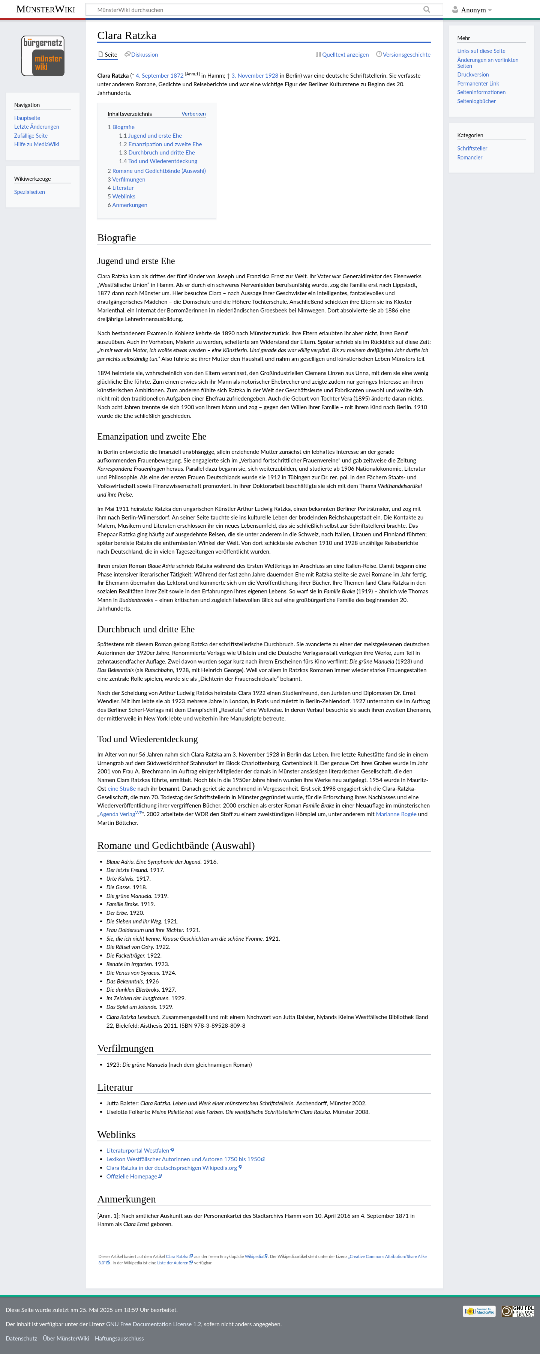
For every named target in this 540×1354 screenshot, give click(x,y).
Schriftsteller (472, 148)
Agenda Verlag (120, 814)
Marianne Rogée (396, 814)
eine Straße (122, 788)
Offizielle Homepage (132, 1176)
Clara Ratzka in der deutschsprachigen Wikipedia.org (171, 1167)
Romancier (469, 157)
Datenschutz (21, 1338)
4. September (152, 75)
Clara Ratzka (177, 1256)
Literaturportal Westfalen (138, 1150)
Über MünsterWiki (66, 1338)
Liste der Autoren (172, 1262)
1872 (176, 75)
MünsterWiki (45, 9)
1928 (271, 75)
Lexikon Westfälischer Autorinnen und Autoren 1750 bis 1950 (183, 1159)
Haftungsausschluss (119, 1338)
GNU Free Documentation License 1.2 (153, 1324)
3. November (247, 75)
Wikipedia (254, 1256)
